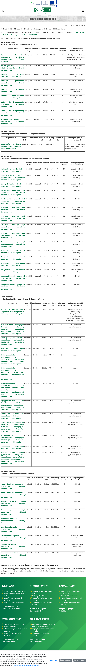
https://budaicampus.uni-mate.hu (13, 599)
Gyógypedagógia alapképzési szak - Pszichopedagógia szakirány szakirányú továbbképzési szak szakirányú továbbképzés (12, 373)
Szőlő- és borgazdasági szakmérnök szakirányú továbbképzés (12, 113)
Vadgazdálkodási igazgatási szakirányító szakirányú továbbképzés (13, 278)
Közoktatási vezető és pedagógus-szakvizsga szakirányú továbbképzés (12, 416)
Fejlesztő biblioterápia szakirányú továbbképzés (12, 350)
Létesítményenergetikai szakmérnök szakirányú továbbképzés (13, 538)
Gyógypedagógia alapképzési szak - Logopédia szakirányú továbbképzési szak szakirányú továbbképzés (12, 359)
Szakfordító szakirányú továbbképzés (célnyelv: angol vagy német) (11, 146)
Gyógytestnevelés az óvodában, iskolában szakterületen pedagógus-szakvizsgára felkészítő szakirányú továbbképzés (12, 405)
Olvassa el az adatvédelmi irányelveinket (26, 666)
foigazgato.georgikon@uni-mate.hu (42, 603)
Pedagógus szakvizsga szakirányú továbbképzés (12, 447)
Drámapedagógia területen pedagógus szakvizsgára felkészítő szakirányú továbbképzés (12, 341)
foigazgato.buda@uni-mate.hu (15, 602)
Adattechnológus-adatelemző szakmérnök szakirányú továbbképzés (13, 486)
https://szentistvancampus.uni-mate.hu (43, 630)
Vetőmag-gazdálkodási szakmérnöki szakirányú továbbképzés (12, 121)
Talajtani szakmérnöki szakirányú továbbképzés (13, 251)
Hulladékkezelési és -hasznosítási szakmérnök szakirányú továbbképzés (13, 177)
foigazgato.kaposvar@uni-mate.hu (70, 603)
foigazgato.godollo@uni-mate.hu (41, 634)
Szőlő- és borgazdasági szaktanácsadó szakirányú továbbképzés (12, 104)
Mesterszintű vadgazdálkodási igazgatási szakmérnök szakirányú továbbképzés (13, 201)
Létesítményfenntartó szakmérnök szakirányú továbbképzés (13, 555)
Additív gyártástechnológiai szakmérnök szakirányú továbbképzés (13, 503)
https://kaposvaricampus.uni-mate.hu (71, 599)
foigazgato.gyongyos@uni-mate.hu (13, 634)
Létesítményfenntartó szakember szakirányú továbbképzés (13, 546)
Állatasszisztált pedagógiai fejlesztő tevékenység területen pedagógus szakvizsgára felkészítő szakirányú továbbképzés (12, 329)
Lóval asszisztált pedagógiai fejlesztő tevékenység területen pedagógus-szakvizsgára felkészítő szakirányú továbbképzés (12, 426)
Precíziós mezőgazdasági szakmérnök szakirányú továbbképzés (13, 209)
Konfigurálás (53, 660)
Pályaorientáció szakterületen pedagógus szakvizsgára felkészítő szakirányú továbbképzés (12, 438)
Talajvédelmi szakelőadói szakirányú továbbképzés (13, 264)
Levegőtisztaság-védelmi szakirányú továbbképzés (11, 185)
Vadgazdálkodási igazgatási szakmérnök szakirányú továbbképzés (13, 287)
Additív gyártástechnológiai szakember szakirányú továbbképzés (13, 512)
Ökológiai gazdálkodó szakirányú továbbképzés (12, 75)
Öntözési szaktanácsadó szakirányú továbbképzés (12, 97)
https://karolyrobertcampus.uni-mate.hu (16, 630)
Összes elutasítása (79, 660)
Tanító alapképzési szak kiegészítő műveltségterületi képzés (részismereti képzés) (12, 311)
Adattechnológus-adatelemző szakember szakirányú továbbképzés (13, 495)
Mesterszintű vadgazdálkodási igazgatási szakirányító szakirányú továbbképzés (13, 192)
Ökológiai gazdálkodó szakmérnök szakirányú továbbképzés (12, 83)
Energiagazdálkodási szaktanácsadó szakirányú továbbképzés (13, 520)
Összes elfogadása (65, 660)
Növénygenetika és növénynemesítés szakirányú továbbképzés (12, 68)
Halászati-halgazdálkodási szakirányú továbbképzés (11, 170)
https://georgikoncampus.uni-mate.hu (43, 599)
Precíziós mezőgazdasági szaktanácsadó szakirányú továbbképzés (13, 235)
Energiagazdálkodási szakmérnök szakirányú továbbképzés (13, 529)
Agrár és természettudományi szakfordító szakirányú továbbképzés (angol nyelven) (12, 58)
